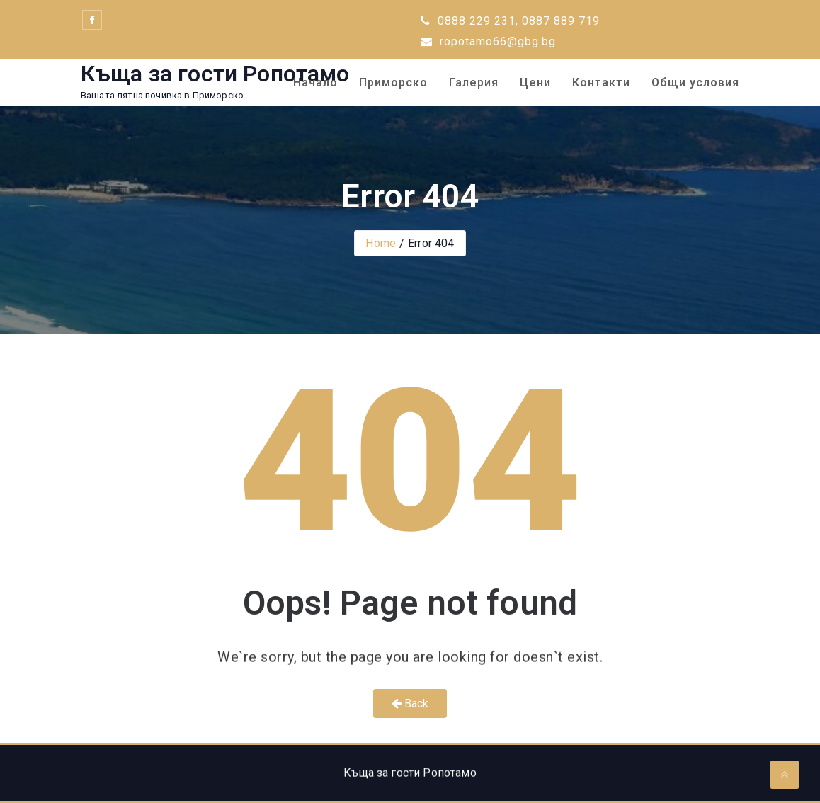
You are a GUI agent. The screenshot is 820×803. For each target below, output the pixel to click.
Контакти (601, 82)
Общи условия (695, 82)
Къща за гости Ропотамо (215, 73)
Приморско (393, 82)
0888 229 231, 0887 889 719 (510, 21)
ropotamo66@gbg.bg (488, 41)
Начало (315, 82)
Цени (535, 82)
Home (380, 243)
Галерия (474, 82)
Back (410, 703)
